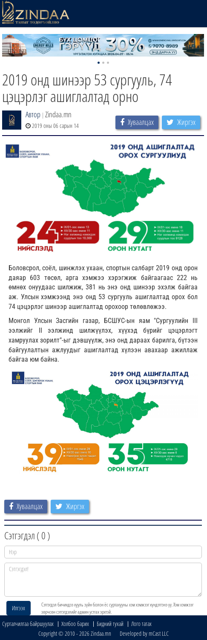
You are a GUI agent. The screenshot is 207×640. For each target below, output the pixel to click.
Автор (33, 114)
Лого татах (141, 624)
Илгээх (18, 608)
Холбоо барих (75, 624)
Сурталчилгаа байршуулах (28, 624)
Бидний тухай (110, 624)
